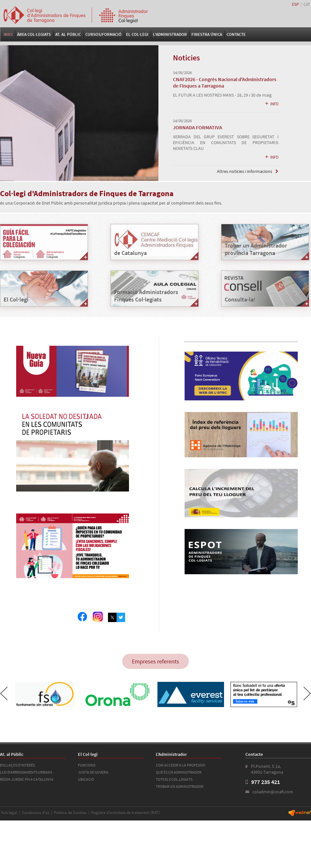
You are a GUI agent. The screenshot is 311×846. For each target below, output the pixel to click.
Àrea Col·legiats (34, 34)
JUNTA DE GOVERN (93, 772)
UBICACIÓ (86, 779)
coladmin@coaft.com (272, 792)
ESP (295, 4)
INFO (271, 104)
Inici (8, 34)
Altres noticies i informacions (244, 171)
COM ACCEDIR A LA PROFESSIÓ (180, 765)
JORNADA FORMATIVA (197, 127)
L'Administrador (170, 34)
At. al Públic (68, 34)
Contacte (236, 34)
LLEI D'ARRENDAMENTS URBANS (26, 772)
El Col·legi (137, 34)
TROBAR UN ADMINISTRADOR (179, 786)
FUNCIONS (86, 765)
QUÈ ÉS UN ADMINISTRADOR (178, 772)
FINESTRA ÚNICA (206, 34)
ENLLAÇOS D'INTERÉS (17, 765)
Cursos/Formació (103, 34)
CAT (307, 4)
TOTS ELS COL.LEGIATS (174, 779)
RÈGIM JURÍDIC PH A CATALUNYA (26, 779)
